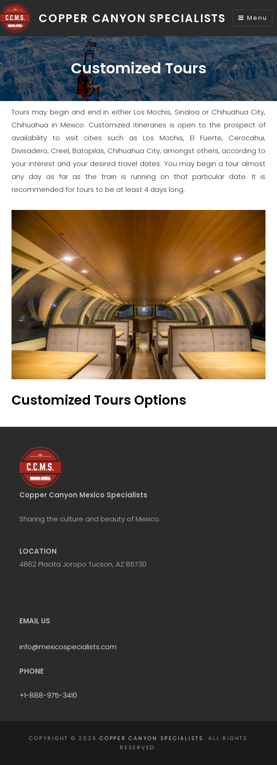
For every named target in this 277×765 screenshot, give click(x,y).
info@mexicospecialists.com (68, 646)
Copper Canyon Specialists (132, 18)
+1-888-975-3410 (48, 695)
